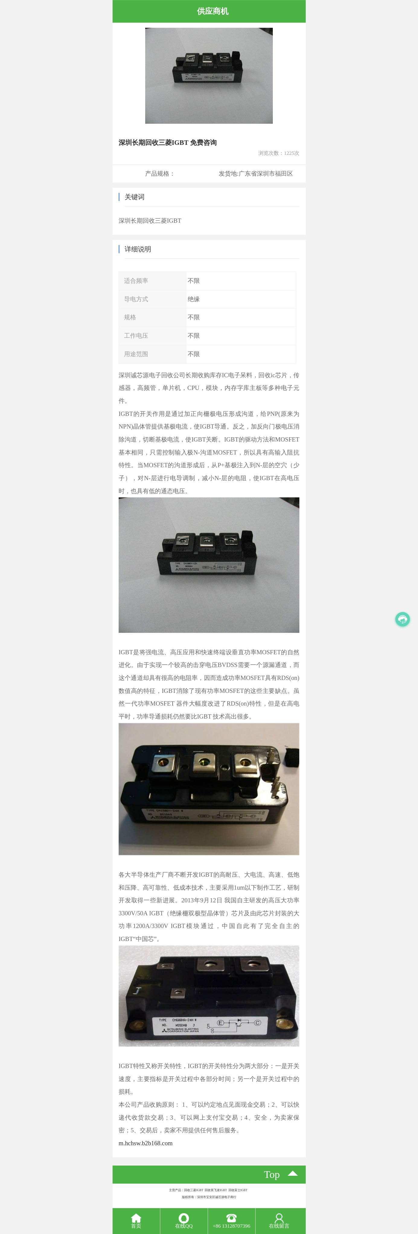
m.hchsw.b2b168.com (146, 1143)
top (272, 1174)
